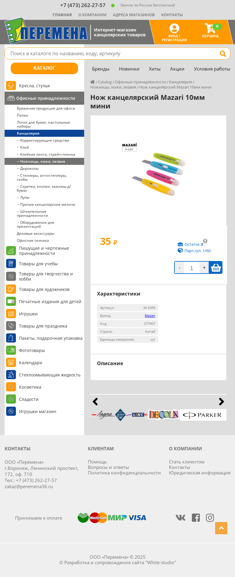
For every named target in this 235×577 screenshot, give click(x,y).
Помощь (97, 462)
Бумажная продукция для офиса (46, 108)
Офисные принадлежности (45, 98)
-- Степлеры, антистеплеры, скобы (42, 177)
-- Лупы (23, 197)
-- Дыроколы (28, 168)
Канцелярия (28, 133)
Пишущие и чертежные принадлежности (44, 250)
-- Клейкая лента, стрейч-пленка (46, 154)
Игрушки (28, 313)
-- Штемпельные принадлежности (32, 213)
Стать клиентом (186, 462)
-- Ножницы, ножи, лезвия (41, 161)
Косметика (30, 387)
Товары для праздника (43, 325)
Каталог (44, 68)
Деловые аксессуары (35, 233)
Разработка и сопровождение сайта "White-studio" (120, 562)
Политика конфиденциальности (124, 473)
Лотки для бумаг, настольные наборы (43, 124)
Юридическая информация (199, 473)
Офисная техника (33, 240)
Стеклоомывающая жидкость (49, 374)
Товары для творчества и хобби (46, 276)
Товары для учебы (38, 263)
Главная (62, 14)
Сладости (29, 399)
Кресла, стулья (34, 85)
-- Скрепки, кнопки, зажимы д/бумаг (44, 188)
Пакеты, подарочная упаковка (51, 338)
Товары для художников (44, 289)
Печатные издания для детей (50, 301)
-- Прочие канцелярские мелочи (46, 204)
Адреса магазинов (134, 14)
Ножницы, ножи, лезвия (113, 87)
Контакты (172, 14)
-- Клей (23, 147)
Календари (30, 362)
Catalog (105, 82)
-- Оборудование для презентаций (35, 224)
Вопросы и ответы (108, 467)
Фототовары (32, 350)
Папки (22, 115)
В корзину (215, 267)
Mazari (150, 315)
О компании (92, 14)
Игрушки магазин (37, 411)
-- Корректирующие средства (43, 140)
